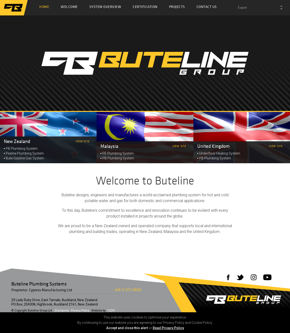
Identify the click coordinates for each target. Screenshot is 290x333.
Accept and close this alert (127, 328)
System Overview (105, 8)
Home (44, 8)
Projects (177, 8)
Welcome (69, 8)
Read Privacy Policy (168, 328)
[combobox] (260, 8)
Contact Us (207, 8)
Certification (145, 8)
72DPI (111, 310)
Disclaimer (62, 310)
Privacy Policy (80, 310)
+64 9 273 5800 (127, 289)
